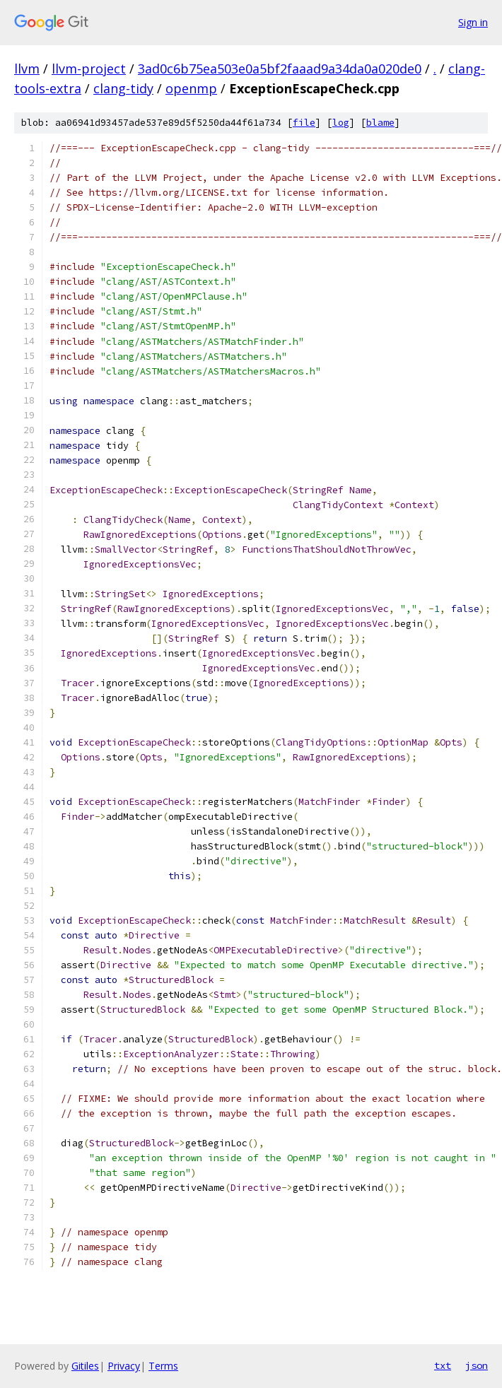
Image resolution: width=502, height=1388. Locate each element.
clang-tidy (123, 88)
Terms (163, 1365)
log (340, 123)
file (304, 123)
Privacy (123, 1365)
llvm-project (89, 68)
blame (380, 123)
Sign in (473, 22)
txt (442, 1365)
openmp (191, 88)
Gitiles (85, 1365)
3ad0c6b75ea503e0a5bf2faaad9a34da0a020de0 (279, 68)
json (476, 1365)
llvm (27, 68)
